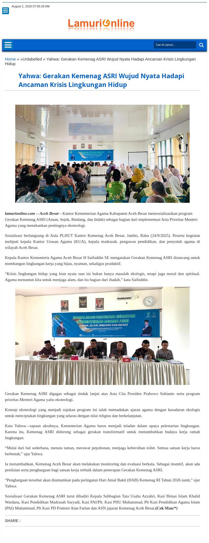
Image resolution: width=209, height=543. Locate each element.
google (174, 6)
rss (182, 6)
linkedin (189, 6)
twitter (160, 6)
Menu (5, 10)
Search (201, 45)
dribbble (196, 6)
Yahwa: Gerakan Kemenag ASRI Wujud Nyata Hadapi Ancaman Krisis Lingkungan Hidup (101, 80)
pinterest (203, 6)
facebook (167, 6)
